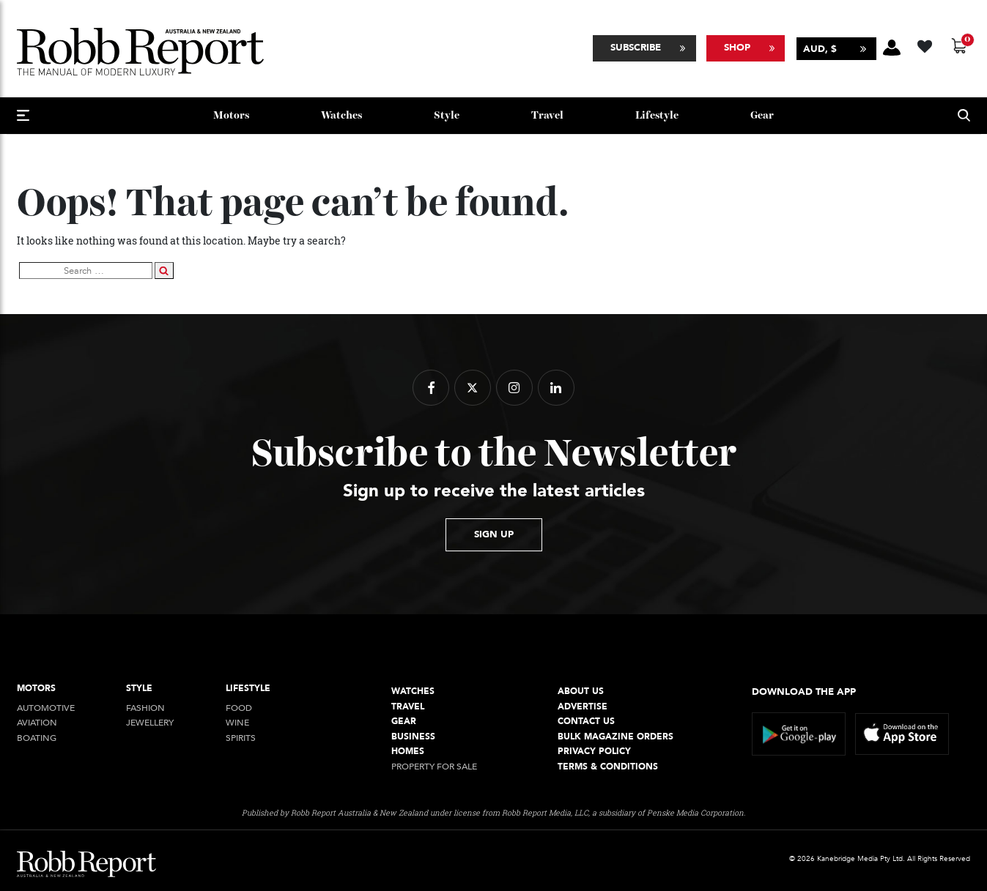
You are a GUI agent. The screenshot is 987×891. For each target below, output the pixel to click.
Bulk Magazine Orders (615, 737)
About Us (581, 691)
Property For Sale (434, 767)
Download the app (804, 691)
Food (239, 708)
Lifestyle (657, 115)
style (446, 115)
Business (413, 737)
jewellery (150, 723)
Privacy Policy (594, 751)
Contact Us (586, 721)
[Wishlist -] (926, 44)
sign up (494, 534)
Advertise (582, 707)
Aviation (37, 723)
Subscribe (635, 47)
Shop (737, 47)
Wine (237, 723)
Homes (407, 751)
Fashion (145, 708)
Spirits (241, 738)
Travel (547, 115)
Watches (341, 115)
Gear (762, 115)
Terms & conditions (608, 767)
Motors (231, 115)
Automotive (46, 708)
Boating (36, 738)
